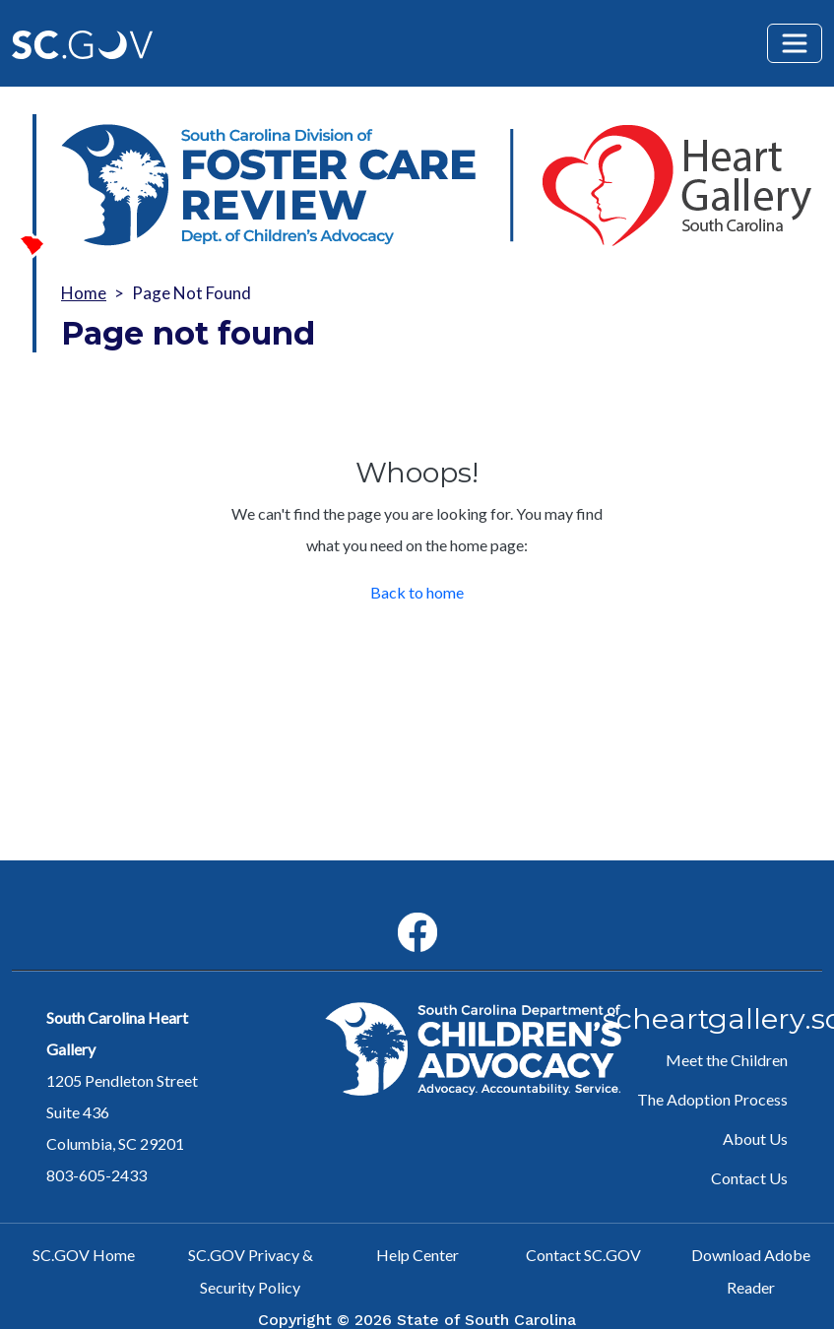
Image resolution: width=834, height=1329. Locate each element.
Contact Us (749, 1178)
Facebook (401, 913)
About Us (755, 1138)
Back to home (417, 592)
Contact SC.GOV (583, 1254)
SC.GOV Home (83, 1254)
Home (83, 293)
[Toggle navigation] (794, 43)
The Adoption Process (712, 1099)
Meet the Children (727, 1059)
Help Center (417, 1254)
